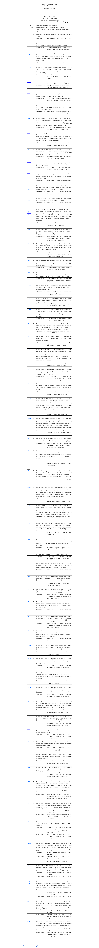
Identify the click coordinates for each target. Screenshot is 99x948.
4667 (28, 209)
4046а (29, 309)
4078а (29, 54)
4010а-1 (29, 200)
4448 (28, 244)
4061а (28, 672)
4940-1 (29, 883)
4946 (28, 742)
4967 (28, 149)
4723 (28, 563)
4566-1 (29, 452)
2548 (28, 921)
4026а (29, 418)
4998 (28, 383)
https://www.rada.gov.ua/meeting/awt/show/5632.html (34, 946)
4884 (28, 369)
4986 (28, 93)
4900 (28, 865)
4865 (28, 716)
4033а (29, 162)
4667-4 (29, 213)
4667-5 (29, 215)
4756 (28, 822)
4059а (29, 645)
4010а (28, 198)
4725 (28, 589)
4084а (29, 67)
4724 (28, 576)
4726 (28, 602)
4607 (28, 438)
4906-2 (29, 189)
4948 (28, 767)
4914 (28, 229)
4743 (28, 336)
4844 (28, 324)
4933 (28, 631)
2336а (29, 843)
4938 (28, 523)
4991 (28, 133)
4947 (28, 754)
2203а (29, 487)
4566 (28, 451)
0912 (28, 540)
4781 (28, 273)
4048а (29, 82)
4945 (28, 729)
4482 (28, 702)
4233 (28, 260)
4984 (28, 173)
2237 (28, 901)
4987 (28, 105)
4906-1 (29, 187)
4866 (28, 349)
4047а (29, 398)
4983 (28, 471)
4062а (29, 687)
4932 (28, 616)
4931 (28, 782)
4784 (28, 803)
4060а (29, 658)
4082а (29, 285)
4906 (28, 185)
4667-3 (29, 211)
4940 (28, 881)
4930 (28, 118)
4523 (28, 298)
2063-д (29, 505)
